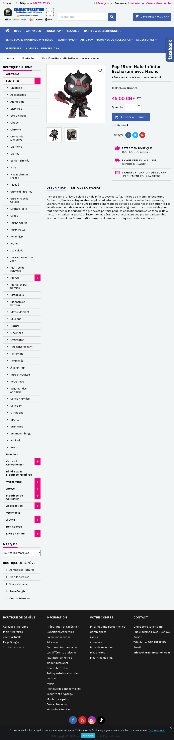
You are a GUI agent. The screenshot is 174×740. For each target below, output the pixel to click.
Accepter (88, 735)
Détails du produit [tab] (86, 187)
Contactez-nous (20, 598)
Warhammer (67, 39)
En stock (16, 88)
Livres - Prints (15, 533)
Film (13, 167)
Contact (8, 3)
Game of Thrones (21, 191)
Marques (10, 544)
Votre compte (101, 617)
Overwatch (17, 340)
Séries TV (16, 405)
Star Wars (17, 426)
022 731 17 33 (41, 3)
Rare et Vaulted (20, 374)
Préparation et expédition (62, 626)
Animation (17, 101)
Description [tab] (56, 187)
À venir (31, 48)
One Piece (16, 333)
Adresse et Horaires (22, 570)
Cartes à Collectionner (102, 31)
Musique (15, 319)
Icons (14, 243)
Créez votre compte (158, 3)
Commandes (98, 632)
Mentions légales (57, 699)
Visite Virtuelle (18, 584)
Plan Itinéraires (19, 577)
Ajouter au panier (130, 117)
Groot (14, 215)
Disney (14, 153)
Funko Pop (53, 31)
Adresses (52, 642)
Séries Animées (20, 398)
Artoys (85, 39)
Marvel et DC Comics (18, 286)
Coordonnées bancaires (62, 647)
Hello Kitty (17, 236)
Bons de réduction (102, 647)
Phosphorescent (21, 347)
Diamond (16, 146)
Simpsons (17, 412)
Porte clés (17, 360)
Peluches (72, 31)
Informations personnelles (107, 626)
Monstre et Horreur (17, 303)
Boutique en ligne (17, 67)
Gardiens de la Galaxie (19, 200)
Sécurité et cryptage (59, 694)
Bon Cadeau (14, 526)
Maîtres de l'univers (17, 269)
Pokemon (16, 353)
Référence (118, 77)
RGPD (50, 683)
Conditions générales (60, 632)
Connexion (134, 3)
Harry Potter (18, 229)
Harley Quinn (18, 222)
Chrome (15, 129)
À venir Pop (17, 367)
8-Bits (14, 447)
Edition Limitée (19, 160)
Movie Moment (19, 312)
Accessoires (145, 39)
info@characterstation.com (151, 652)
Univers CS (49, 48)
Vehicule (15, 440)
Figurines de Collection (113, 39)
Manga (14, 277)
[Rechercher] (87, 17)
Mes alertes (97, 652)
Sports (14, 419)
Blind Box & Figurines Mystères (29, 39)
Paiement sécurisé (58, 637)
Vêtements (13, 48)
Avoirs (94, 637)
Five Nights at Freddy (19, 176)
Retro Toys (17, 381)
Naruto (15, 326)
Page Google (17, 591)
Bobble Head (18, 115)
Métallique (17, 295)
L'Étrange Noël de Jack (21, 259)
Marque (149, 77)
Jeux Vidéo (16, 250)
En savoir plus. (157, 730)
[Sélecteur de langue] (103, 3)
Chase (14, 122)
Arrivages (33, 31)
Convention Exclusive (17, 138)
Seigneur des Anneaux (18, 390)
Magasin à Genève (58, 709)
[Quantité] (131, 107)
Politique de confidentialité (63, 688)
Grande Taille (18, 208)
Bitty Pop (16, 108)
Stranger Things (20, 433)
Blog (17, 31)
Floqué (14, 184)
